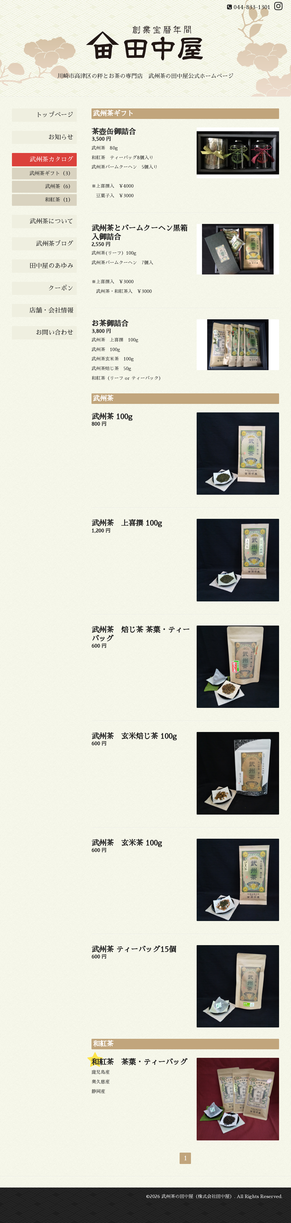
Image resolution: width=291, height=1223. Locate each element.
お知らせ (60, 137)
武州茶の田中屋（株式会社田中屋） (197, 1196)
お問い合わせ (54, 333)
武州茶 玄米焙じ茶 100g (134, 736)
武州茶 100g (112, 416)
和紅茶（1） (59, 199)
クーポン (60, 288)
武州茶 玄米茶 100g (127, 843)
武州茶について (51, 221)
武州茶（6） (59, 186)
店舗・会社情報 (51, 310)
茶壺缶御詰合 (114, 131)
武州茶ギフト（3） (51, 173)
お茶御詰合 (110, 323)
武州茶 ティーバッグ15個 (134, 949)
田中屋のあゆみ (51, 266)
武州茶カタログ (51, 159)
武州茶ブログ (54, 244)
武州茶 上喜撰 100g (127, 523)
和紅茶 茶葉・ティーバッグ (140, 1062)
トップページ (54, 115)
